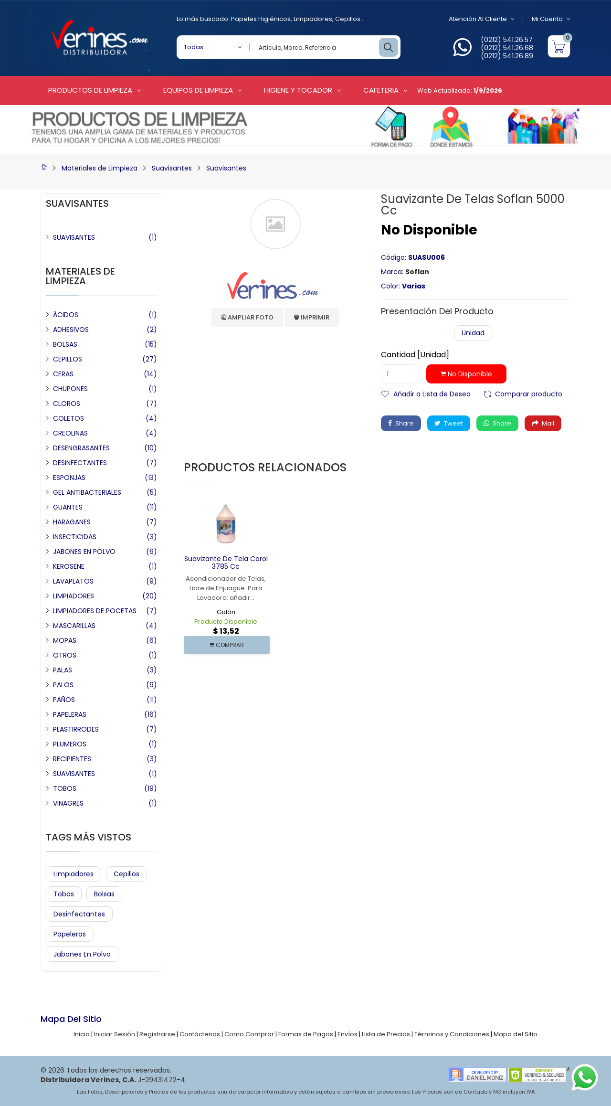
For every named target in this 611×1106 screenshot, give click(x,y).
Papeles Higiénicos (261, 18)
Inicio (82, 1034)
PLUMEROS (69, 744)
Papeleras (69, 934)
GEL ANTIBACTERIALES (87, 492)
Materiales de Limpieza (99, 168)
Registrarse (157, 1034)
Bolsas (104, 894)
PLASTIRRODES (76, 729)
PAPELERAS (69, 714)
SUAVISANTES (74, 237)
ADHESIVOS (71, 329)
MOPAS (64, 640)
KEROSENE (68, 566)
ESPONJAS (69, 477)
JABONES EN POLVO (84, 551)
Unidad (473, 333)
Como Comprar (249, 1034)
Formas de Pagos (305, 1034)
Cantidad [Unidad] (415, 355)
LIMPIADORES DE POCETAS (95, 611)
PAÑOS (64, 699)
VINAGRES (68, 803)
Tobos (63, 894)
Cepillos (347, 18)
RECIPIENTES (72, 759)
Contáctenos (199, 1034)
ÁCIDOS (65, 314)
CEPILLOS (67, 359)
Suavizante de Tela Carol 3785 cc (226, 563)
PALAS (62, 670)
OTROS (64, 655)
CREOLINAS (70, 433)
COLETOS (68, 418)
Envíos (347, 1034)
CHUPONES (70, 388)
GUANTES (68, 507)
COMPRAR (227, 645)
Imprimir (311, 317)
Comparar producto (528, 393)
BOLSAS (65, 344)
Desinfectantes (79, 914)
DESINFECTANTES (80, 463)
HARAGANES (72, 522)
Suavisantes (172, 168)
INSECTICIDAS (74, 537)
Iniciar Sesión (114, 1034)
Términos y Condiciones (451, 1034)
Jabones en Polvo (82, 954)
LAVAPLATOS (73, 581)
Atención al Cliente (482, 19)
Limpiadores (313, 18)
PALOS (63, 685)
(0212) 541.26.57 (507, 39)
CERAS (63, 374)
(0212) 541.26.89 (507, 56)
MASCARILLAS (74, 625)
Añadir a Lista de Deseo (432, 393)
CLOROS (66, 403)
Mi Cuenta (551, 19)
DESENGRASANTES (81, 448)
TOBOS (64, 788)
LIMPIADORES (73, 596)
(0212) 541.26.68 (507, 47)
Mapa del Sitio (515, 1034)
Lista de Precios (386, 1034)
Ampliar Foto (247, 317)
